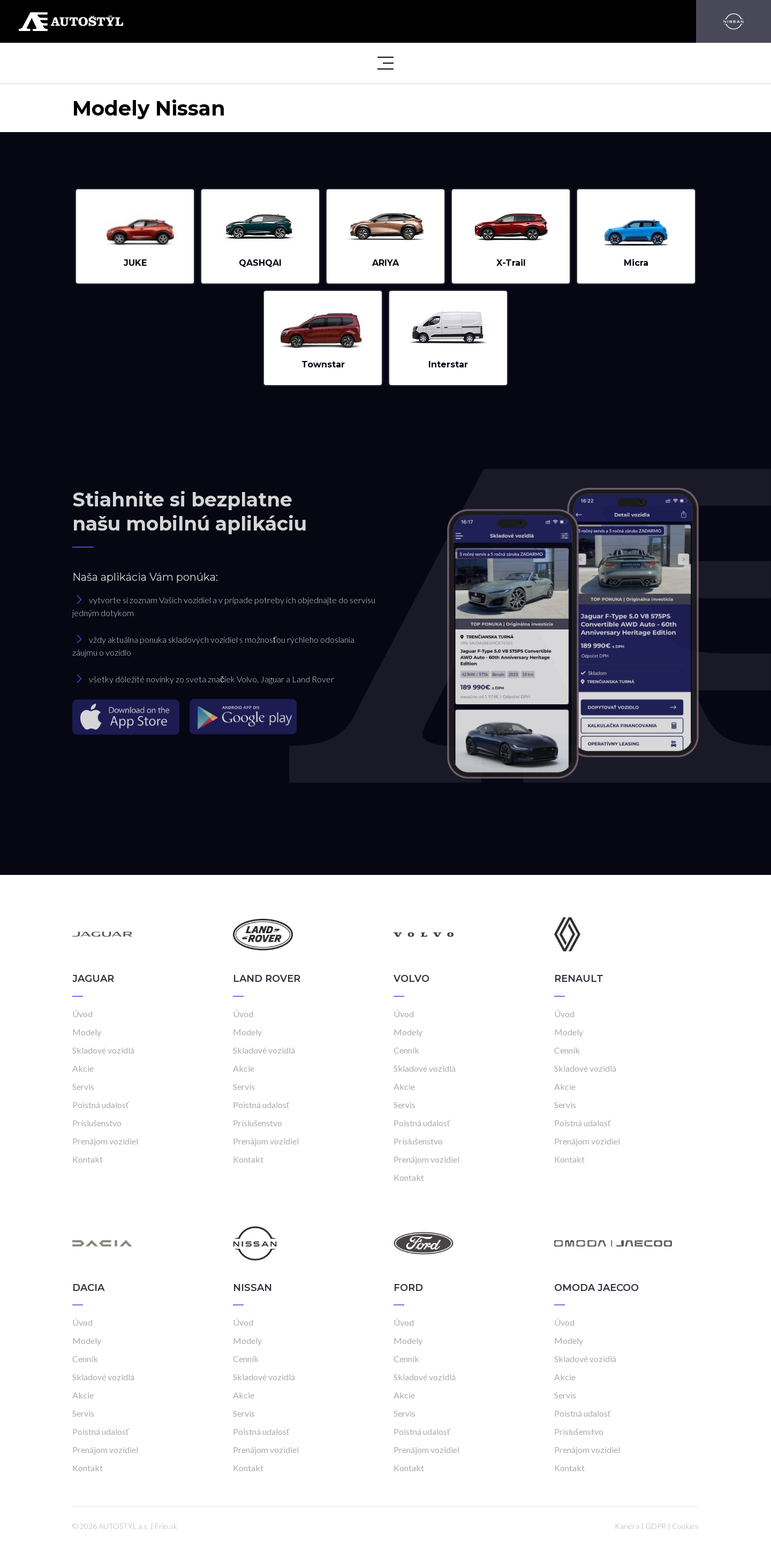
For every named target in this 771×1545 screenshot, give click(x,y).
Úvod (82, 1014)
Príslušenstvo (97, 1123)
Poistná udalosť (100, 1105)
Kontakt (87, 1159)
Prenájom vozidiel (105, 1141)
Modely (86, 1032)
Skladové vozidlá (103, 1050)
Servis (83, 1086)
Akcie (83, 1068)
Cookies (685, 1526)
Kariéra (627, 1526)
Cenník (406, 1050)
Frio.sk (166, 1526)
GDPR (655, 1526)
